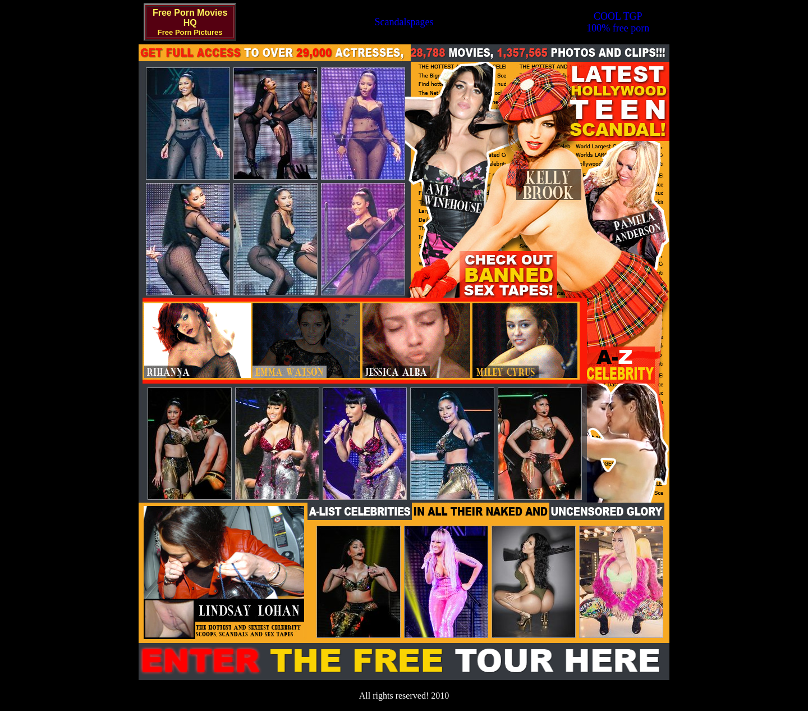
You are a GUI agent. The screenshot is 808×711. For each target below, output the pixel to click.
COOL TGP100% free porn (617, 22)
